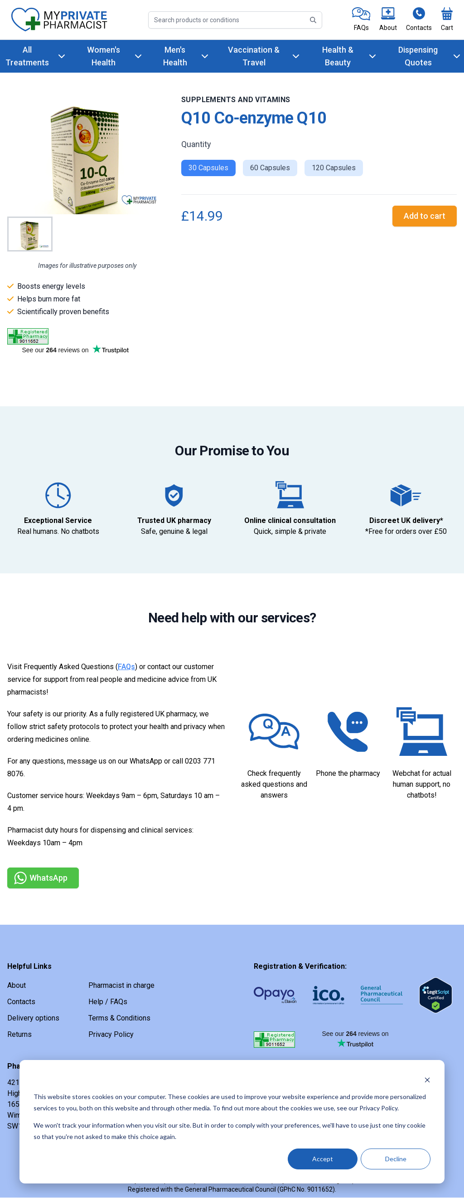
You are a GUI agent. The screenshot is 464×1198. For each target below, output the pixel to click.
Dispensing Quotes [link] (418, 56)
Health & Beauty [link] (337, 56)
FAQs (126, 666)
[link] (361, 19)
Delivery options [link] (33, 1018)
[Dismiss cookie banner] (427, 1079)
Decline (395, 1159)
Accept (322, 1159)
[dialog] (232, 1121)
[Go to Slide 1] (30, 234)
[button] (87, 154)
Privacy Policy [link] (111, 1034)
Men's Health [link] (175, 56)
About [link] (16, 985)
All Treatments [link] (27, 56)
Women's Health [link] (103, 56)
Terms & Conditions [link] (119, 1018)
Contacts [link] (21, 1001)
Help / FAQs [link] (107, 1001)
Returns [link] (19, 1034)
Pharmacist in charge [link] (121, 985)
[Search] (235, 20)
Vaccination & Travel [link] (254, 56)
